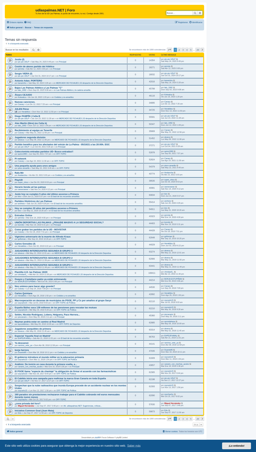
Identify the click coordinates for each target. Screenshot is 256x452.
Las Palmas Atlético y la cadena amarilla (73, 90)
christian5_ (22, 274)
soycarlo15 (22, 303)
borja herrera (22, 350)
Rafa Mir (19, 173)
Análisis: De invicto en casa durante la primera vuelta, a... (46, 364)
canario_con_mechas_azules (30, 367)
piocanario (22, 317)
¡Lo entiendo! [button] (236, 445)
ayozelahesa (23, 324)
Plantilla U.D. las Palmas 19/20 (31, 272)
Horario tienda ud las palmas (30, 187)
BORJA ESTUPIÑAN (27, 281)
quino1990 (22, 154)
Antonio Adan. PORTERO (28, 80)
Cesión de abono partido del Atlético (34, 66)
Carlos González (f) (25, 243)
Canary (21, 104)
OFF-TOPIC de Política (65, 303)
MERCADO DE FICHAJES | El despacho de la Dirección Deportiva (84, 83)
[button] (169, 50)
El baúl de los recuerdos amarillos (65, 196)
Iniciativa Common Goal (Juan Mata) (34, 410)
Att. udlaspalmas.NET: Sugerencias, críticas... (82, 406)
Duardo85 (22, 352)
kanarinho (22, 83)
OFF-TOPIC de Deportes (69, 324)
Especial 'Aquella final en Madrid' (33, 336)
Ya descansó (22, 343)
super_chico (23, 182)
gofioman (22, 239)
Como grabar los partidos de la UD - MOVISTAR (40, 229)
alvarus (21, 140)
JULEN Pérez (22, 109)
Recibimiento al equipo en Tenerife (33, 130)
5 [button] (190, 49)
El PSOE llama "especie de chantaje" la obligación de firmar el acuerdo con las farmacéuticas (65, 371)
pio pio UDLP (23, 62)
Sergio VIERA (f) (23, 73)
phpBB (97, 438)
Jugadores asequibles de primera (33, 329)
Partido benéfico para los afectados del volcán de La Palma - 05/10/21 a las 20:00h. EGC (62, 144)
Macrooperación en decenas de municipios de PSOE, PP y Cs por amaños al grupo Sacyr (63, 300)
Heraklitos (26, 112)
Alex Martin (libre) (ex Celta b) (31, 123)
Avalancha (22, 175)
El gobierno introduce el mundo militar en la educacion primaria (49, 357)
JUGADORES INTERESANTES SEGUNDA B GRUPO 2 (43, 258)
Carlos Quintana (23, 293)
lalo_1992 (22, 90)
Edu (19, 413)
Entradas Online (23, 215)
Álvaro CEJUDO (23, 95)
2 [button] (179, 49)
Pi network (20, 158)
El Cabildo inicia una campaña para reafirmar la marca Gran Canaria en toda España (60, 378)
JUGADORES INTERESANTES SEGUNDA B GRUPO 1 (43, 265)
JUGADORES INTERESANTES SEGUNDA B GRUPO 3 (43, 251)
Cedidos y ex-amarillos (64, 97)
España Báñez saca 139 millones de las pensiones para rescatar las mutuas (56, 307)
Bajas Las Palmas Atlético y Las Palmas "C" (38, 87)
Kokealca (22, 97)
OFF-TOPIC (61, 154)
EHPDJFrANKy (24, 338)
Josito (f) (19, 59)
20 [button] (197, 49)
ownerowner (23, 189)
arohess (21, 203)
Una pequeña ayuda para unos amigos (35, 165)
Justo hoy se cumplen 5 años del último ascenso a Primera (47, 194)
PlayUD (19, 180)
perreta (21, 69)
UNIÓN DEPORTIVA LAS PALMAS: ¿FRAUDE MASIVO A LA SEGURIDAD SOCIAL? (59, 222)
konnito (21, 225)
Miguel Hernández (26, 406)
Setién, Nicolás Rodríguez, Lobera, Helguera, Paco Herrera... (47, 314)
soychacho (22, 399)
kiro (19, 196)
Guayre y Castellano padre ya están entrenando (40, 279)
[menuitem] (27, 22)
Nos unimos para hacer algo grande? (35, 286)
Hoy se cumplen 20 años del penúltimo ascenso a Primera (46, 208)
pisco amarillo (24, 168)
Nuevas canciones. (25, 102)
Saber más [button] (134, 445)
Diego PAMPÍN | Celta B (27, 116)
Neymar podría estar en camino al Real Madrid (40, 321)
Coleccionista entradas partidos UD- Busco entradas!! (44, 151)
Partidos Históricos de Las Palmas (33, 201)
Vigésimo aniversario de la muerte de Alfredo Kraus (43, 236)
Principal (62, 62)
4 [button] (187, 49)
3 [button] (183, 49)
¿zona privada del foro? (27, 403)
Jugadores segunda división (30, 137)
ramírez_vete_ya (25, 345)
